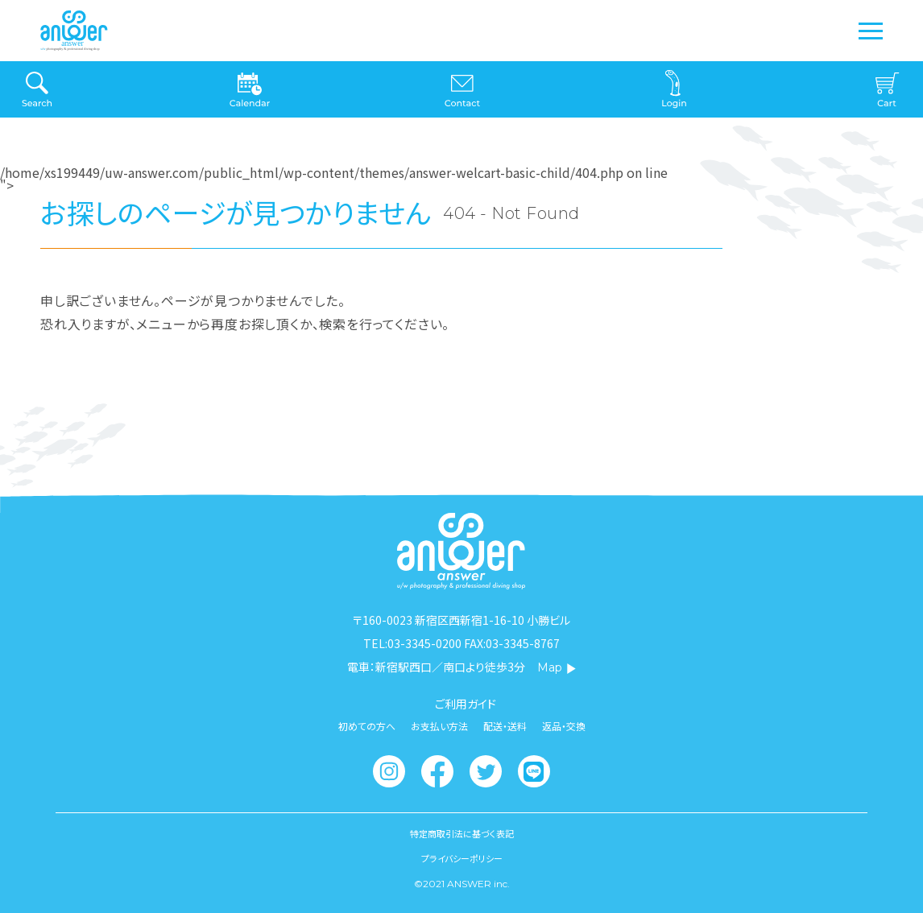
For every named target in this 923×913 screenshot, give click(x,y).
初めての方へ (366, 726)
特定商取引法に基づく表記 (462, 833)
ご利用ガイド (465, 704)
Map (557, 667)
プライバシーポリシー (462, 858)
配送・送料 (505, 726)
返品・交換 (564, 726)
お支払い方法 (439, 726)
